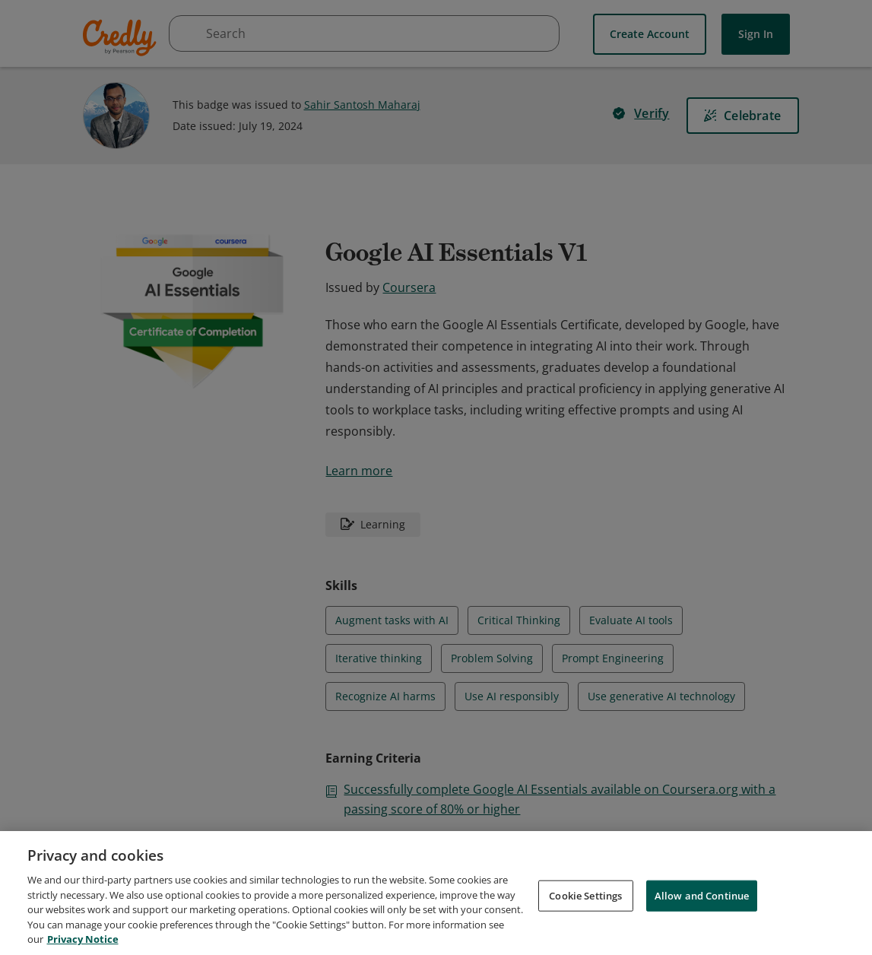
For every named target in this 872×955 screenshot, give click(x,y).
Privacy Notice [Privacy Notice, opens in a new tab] (83, 939)
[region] (436, 893)
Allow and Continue (702, 895)
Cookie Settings (585, 895)
